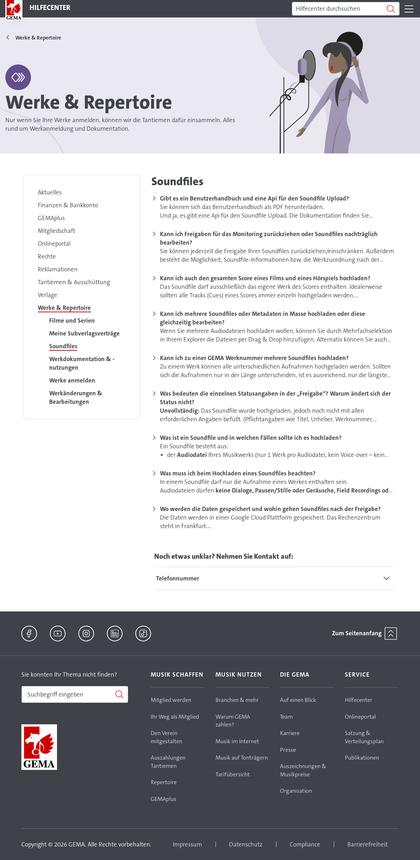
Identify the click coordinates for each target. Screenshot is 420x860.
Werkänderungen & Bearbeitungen (75, 397)
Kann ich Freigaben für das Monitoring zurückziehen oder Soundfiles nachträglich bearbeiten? (269, 238)
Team (286, 716)
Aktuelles (50, 192)
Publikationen (362, 757)
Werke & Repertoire (64, 308)
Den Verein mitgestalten (166, 737)
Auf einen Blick (298, 700)
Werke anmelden (72, 380)
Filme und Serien (72, 320)
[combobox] (74, 694)
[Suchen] (346, 9)
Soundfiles (63, 346)
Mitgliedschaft (56, 231)
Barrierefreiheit (367, 844)
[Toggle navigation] (409, 9)
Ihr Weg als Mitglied (175, 716)
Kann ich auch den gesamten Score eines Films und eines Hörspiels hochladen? (265, 278)
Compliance (305, 844)
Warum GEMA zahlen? (233, 721)
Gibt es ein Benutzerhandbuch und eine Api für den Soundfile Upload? (254, 198)
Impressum (187, 844)
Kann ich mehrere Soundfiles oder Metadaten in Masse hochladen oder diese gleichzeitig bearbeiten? (262, 318)
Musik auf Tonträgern (242, 757)
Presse (288, 750)
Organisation (296, 790)
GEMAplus (51, 218)
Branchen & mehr (237, 700)
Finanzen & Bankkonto (68, 205)
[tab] (274, 578)
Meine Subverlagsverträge (84, 333)
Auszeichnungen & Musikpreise (303, 770)
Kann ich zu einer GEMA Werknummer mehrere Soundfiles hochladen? (254, 358)
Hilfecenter (358, 700)
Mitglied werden (171, 700)
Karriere (290, 733)
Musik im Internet (237, 741)
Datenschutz (246, 844)
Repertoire (164, 782)
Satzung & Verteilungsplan (364, 737)
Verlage (47, 295)
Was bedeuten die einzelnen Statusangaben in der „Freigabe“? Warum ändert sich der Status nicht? (275, 398)
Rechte (47, 256)
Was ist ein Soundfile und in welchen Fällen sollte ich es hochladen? (251, 438)
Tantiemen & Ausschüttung (74, 282)
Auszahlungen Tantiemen (168, 762)
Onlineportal (54, 243)
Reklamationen (58, 269)
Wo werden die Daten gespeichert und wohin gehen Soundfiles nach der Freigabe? (270, 509)
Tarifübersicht (233, 774)
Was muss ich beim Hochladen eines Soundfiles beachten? (238, 473)
